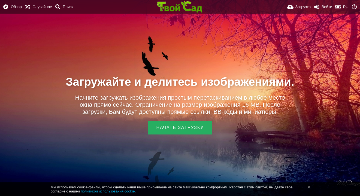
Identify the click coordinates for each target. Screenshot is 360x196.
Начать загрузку (180, 127)
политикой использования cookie (108, 191)
